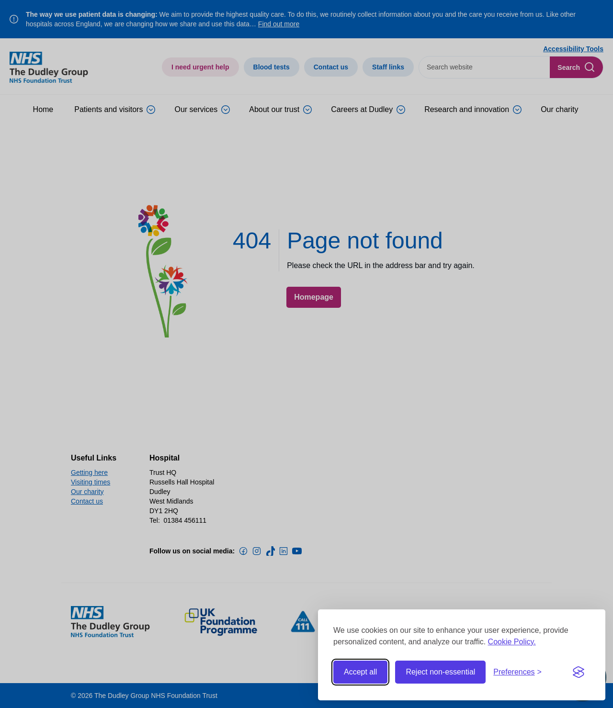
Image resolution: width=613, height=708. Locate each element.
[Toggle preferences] (517, 672)
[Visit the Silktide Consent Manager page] (578, 672)
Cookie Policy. (512, 642)
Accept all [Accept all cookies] (360, 672)
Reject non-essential (440, 672)
